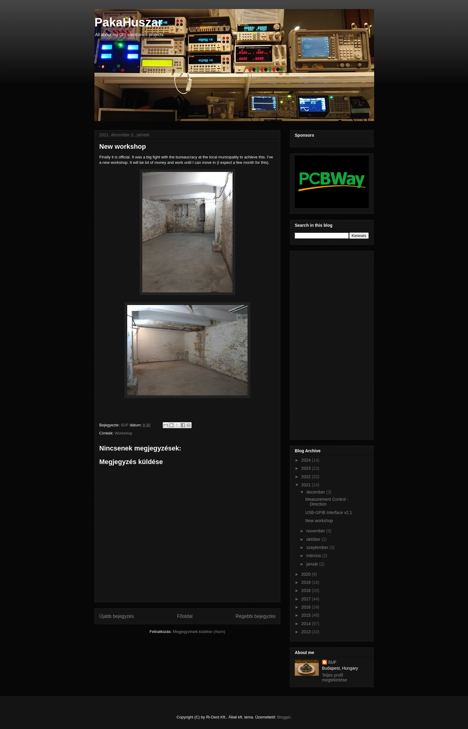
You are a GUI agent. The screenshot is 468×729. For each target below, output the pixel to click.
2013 (306, 631)
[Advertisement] (319, 343)
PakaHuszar (128, 22)
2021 (306, 484)
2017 (306, 599)
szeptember (317, 547)
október (314, 539)
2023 (306, 468)
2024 (306, 460)
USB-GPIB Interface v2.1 (328, 512)
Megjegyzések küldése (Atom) (199, 631)
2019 (306, 582)
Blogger (283, 717)
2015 (306, 615)
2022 (306, 476)
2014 (306, 623)
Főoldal (184, 616)
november (316, 530)
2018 (306, 590)
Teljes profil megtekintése (334, 677)
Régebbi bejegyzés (256, 616)
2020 (306, 574)
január (312, 564)
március (314, 555)
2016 (306, 607)
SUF (332, 662)
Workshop (123, 433)
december (316, 492)
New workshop (319, 520)
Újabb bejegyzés (116, 616)
